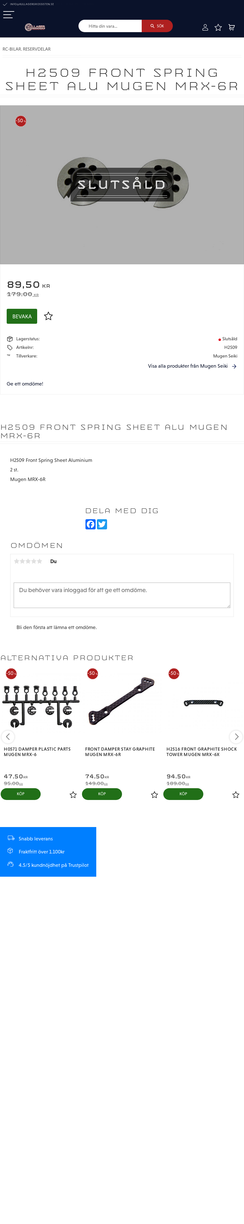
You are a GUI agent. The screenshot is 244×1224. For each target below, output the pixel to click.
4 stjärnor (34, 561)
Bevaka (22, 316)
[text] (122, 285)
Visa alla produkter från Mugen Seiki (188, 366)
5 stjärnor (39, 561)
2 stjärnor (22, 561)
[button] (8, 15)
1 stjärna (16, 561)
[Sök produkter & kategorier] (109, 26)
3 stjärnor (28, 561)
